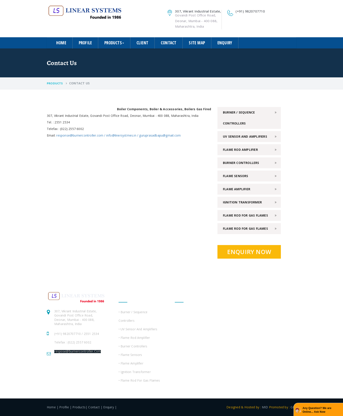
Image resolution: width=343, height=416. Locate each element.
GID (293, 407)
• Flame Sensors (130, 355)
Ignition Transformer (242, 202)
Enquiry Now (249, 252)
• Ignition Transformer (135, 372)
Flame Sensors (235, 176)
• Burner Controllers (133, 346)
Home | (52, 407)
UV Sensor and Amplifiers (245, 136)
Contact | (95, 407)
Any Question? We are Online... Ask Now (317, 410)
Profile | (65, 407)
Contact (168, 43)
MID (265, 407)
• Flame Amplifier (131, 363)
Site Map (197, 43)
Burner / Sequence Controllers (239, 117)
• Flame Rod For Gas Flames (139, 380)
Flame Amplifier (236, 189)
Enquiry (224, 43)
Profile (85, 43)
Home (61, 43)
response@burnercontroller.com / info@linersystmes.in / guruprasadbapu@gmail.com (118, 135)
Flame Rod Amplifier (240, 150)
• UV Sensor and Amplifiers (138, 329)
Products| (79, 407)
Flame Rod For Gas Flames (245, 215)
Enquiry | (110, 407)
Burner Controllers (241, 163)
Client (142, 43)
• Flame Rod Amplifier (134, 338)
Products (114, 43)
